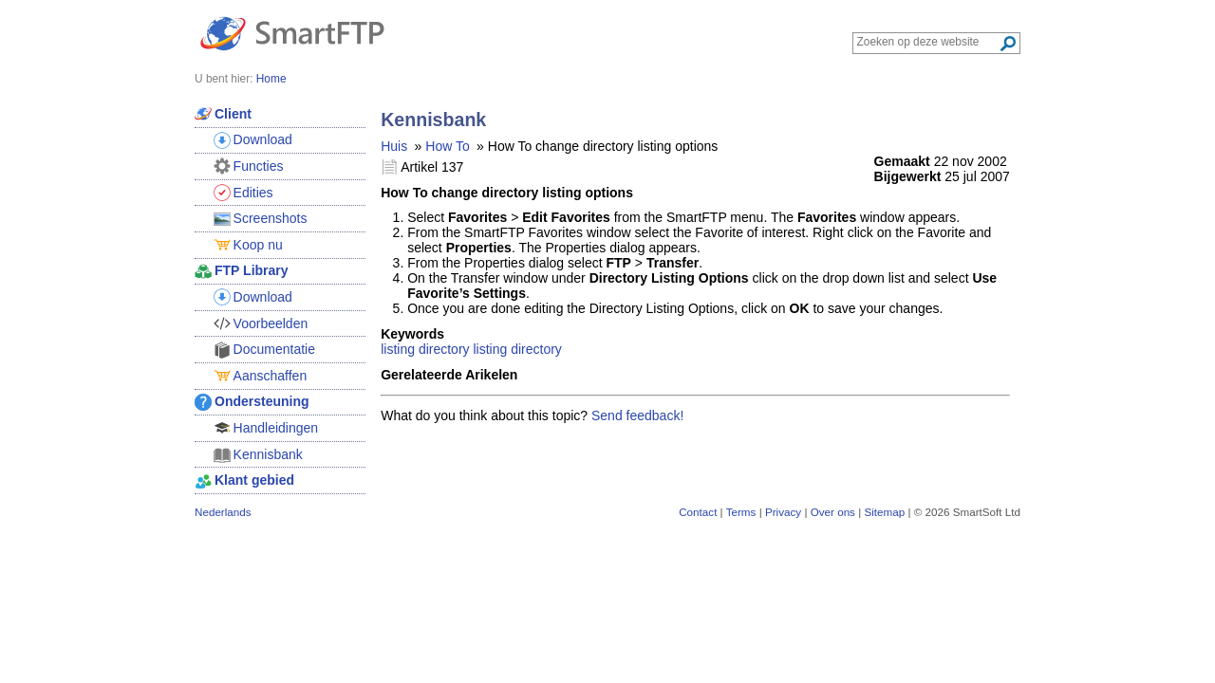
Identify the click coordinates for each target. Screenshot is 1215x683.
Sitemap (884, 512)
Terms (741, 512)
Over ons (833, 512)
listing (398, 349)
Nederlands (223, 512)
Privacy (783, 512)
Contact (698, 512)
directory (536, 349)
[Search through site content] (928, 41)
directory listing (463, 349)
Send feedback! (637, 415)
